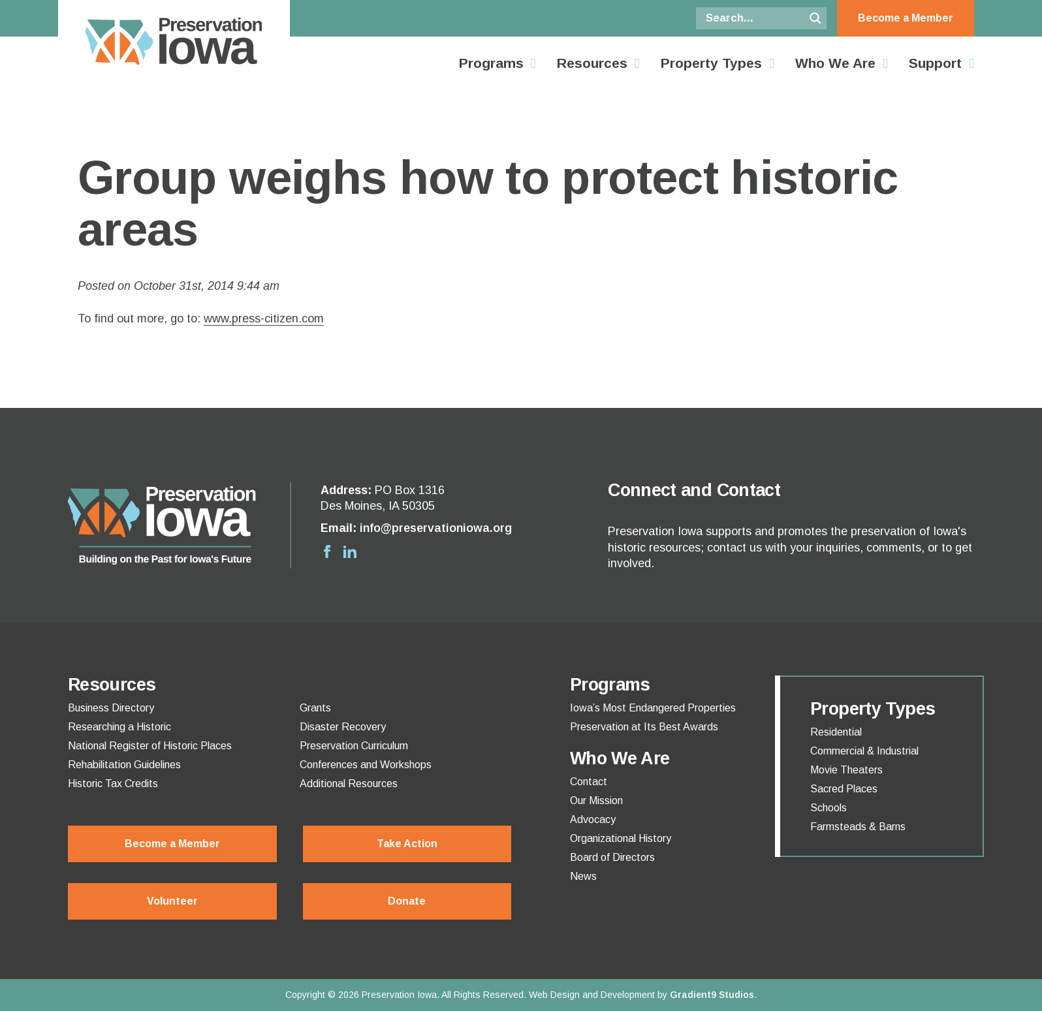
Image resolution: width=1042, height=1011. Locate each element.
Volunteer (172, 901)
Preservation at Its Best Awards (644, 727)
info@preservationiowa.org (436, 528)
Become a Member (905, 17)
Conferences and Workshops (366, 765)
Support (935, 63)
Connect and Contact (694, 490)
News (583, 876)
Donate (407, 901)
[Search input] (753, 18)
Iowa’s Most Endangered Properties (653, 708)
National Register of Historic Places (150, 746)
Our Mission (596, 801)
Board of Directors (612, 857)
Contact (588, 782)
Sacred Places (843, 789)
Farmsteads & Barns (858, 827)
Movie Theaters (846, 770)
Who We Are (835, 63)
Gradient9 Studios (712, 994)
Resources (592, 63)
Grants (315, 708)
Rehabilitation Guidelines (124, 765)
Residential (836, 732)
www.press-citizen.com (264, 318)
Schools (828, 808)
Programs (491, 63)
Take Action (407, 843)
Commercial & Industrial (864, 751)
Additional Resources (349, 784)
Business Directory (111, 708)
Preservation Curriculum (354, 746)
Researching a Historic (119, 727)
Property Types (711, 63)
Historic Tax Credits (113, 784)
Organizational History (620, 838)
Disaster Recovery (343, 727)
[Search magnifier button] (815, 18)
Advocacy (593, 820)
